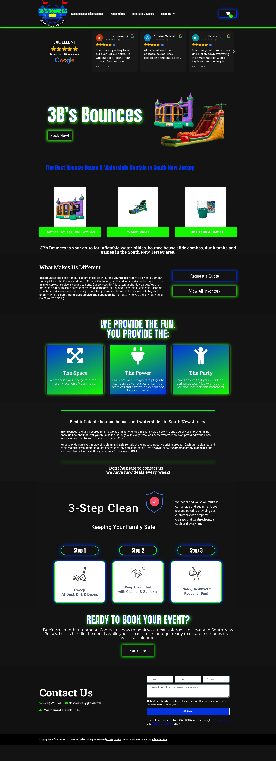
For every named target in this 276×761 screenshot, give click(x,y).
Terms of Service (162, 723)
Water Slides (118, 14)
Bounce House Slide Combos (87, 14)
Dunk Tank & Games (143, 14)
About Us (168, 14)
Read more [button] (102, 66)
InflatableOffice (159, 739)
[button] (233, 51)
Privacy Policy (220, 720)
